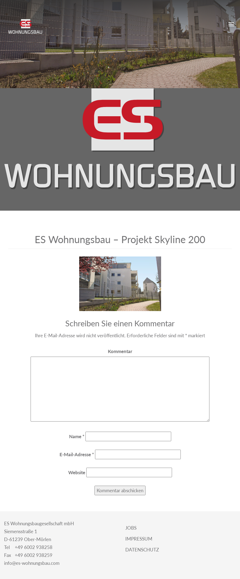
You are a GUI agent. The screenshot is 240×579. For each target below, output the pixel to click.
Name (76, 436)
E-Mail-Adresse (77, 454)
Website (76, 472)
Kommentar (120, 351)
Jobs (130, 528)
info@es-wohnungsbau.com (32, 563)
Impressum (138, 539)
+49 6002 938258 (28, 547)
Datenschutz (141, 550)
